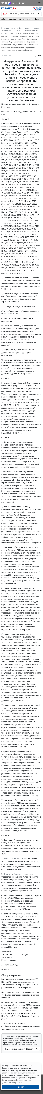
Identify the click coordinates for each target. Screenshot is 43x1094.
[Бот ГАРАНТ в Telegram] (16, 3)
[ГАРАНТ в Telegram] (12, 3)
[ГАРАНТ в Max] (9, 3)
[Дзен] (6, 3)
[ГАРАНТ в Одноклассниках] (19, 3)
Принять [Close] (21, 1087)
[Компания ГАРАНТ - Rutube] (23, 3)
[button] (35, 3)
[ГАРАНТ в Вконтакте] (2, 3)
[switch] (5, 14)
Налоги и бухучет (25, 19)
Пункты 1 (7, 874)
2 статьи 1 (18, 874)
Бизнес (38, 19)
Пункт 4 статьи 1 (10, 858)
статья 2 (23, 858)
